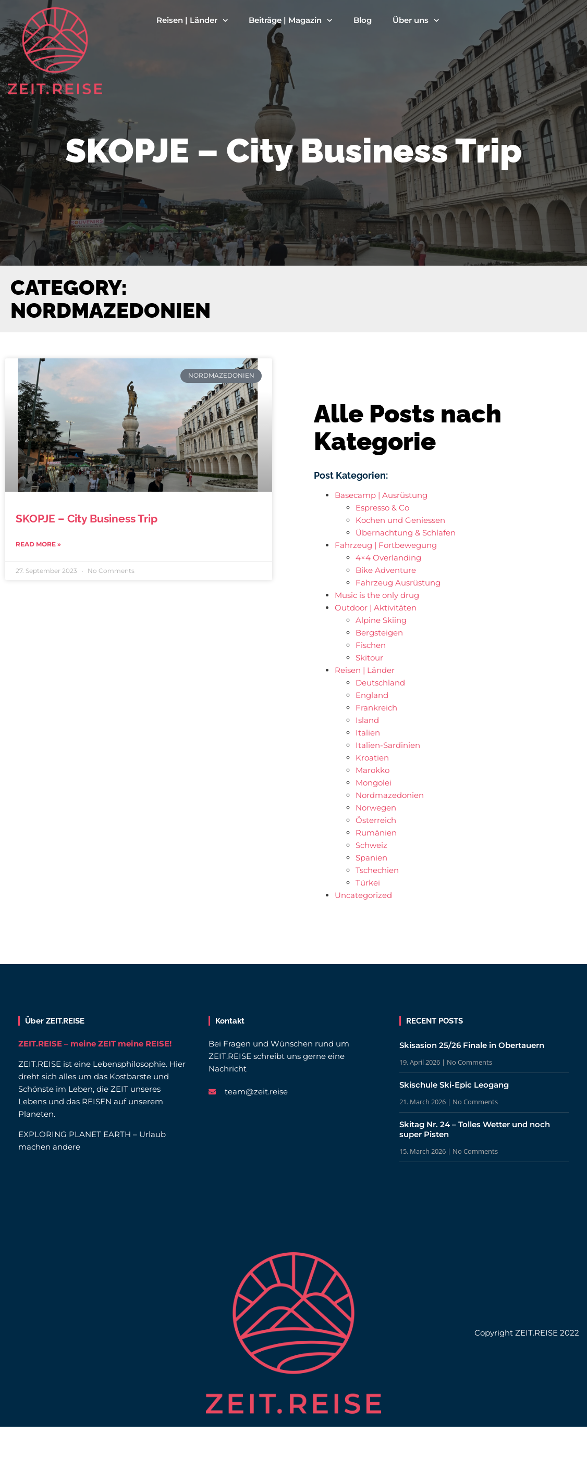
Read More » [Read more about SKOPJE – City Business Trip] (38, 544)
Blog (362, 20)
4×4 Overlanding (388, 558)
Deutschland (380, 683)
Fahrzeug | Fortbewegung (386, 545)
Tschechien (377, 870)
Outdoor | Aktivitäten (376, 608)
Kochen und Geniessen (400, 520)
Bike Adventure (386, 570)
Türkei (368, 883)
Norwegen (376, 808)
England (372, 695)
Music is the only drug (377, 595)
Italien (368, 733)
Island (367, 720)
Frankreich (376, 708)
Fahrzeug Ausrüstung (398, 583)
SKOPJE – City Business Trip (86, 518)
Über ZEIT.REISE (54, 1021)
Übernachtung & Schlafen (406, 533)
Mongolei (374, 783)
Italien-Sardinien (388, 745)
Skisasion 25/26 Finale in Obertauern (471, 1045)
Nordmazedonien (390, 795)
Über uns (416, 20)
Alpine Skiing (381, 620)
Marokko (372, 770)
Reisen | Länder (192, 20)
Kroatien (372, 758)
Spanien (371, 858)
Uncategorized (363, 895)
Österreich (376, 820)
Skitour (369, 658)
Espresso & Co (382, 508)
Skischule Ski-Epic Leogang (454, 1085)
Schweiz (371, 845)
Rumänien (376, 833)
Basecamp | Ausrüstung (381, 495)
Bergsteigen (379, 633)
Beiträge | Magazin (291, 20)
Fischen (371, 645)
